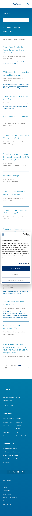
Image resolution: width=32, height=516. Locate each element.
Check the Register (8, 418)
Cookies (5, 487)
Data (17, 308)
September (11, 334)
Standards (19, 422)
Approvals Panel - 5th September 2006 (12, 326)
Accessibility (6, 490)
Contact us (6, 425)
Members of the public (12, 459)
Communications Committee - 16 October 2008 (16, 211)
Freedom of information (10, 497)
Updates (5, 80)
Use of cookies (7, 504)
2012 (4, 125)
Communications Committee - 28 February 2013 (16, 136)
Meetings (22, 123)
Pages (9, 27)
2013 (4, 144)
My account (6, 436)
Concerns (11, 103)
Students (7, 462)
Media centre (6, 432)
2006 (4, 334)
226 (6, 368)
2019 (11, 200)
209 (11, 365)
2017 (24, 165)
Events (5, 31)
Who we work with (21, 56)
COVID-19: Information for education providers (14, 193)
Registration (19, 429)
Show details (23, 263)
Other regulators (7, 58)
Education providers (11, 448)
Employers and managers (12, 452)
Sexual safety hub (21, 436)
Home (4, 56)
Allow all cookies (16, 268)
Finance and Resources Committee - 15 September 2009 (14, 232)
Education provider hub (14, 78)
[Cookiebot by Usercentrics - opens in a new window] (23, 234)
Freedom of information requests (12, 165)
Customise (16, 274)
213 (26, 365)
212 (23, 365)
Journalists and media (11, 455)
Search (27, 20)
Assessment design (11, 175)
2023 (23, 308)
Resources (17, 27)
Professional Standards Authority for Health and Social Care (13, 50)
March (10, 125)
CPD (17, 432)
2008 (4, 219)
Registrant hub (12, 356)
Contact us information (11, 406)
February (10, 144)
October (10, 219)
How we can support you (22, 103)
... (8, 365)
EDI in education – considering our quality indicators (16, 73)
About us (10, 56)
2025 (11, 80)
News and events (13, 123)
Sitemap (5, 501)
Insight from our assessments (10, 181)
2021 (27, 356)
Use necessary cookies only (15, 280)
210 (15, 365)
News (11, 31)
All (3, 27)
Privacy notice (7, 494)
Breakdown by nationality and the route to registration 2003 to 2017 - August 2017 (16, 157)
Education (11, 179)
